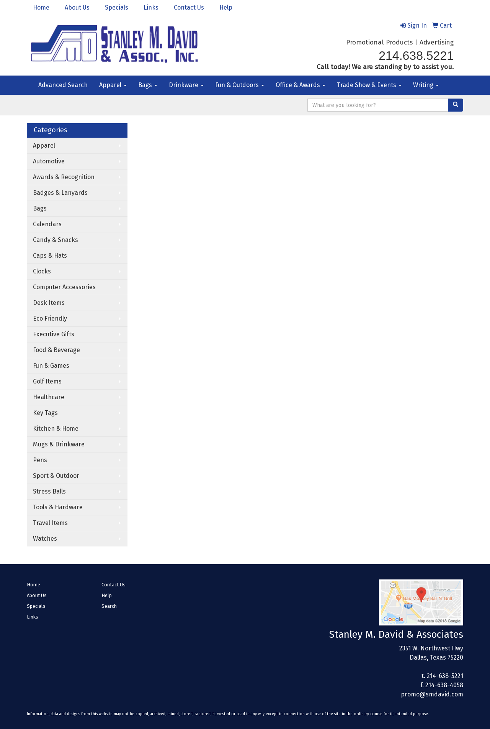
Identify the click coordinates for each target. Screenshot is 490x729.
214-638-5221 (445, 676)
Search (109, 606)
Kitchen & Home (55, 428)
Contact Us (189, 7)
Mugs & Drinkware (59, 444)
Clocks (42, 271)
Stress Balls (49, 491)
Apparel (113, 85)
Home (41, 7)
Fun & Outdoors (239, 85)
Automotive (49, 161)
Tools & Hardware (58, 507)
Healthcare (48, 397)
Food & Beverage (56, 350)
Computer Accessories (64, 287)
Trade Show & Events (369, 85)
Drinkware (186, 85)
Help (225, 7)
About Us (77, 7)
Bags (147, 85)
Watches (45, 538)
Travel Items (50, 523)
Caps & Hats (50, 255)
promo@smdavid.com (432, 694)
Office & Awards (300, 85)
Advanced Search (63, 85)
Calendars (47, 224)
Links (151, 7)
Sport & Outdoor (56, 475)
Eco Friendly (50, 318)
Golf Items (47, 381)
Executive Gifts (53, 334)
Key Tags (45, 412)
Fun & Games (51, 365)
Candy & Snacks (55, 240)
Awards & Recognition (64, 177)
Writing (426, 85)
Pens (40, 460)
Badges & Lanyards (60, 192)
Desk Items (49, 302)
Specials (116, 7)
